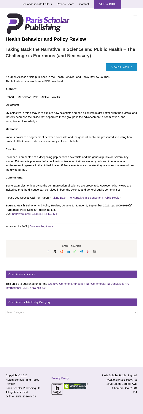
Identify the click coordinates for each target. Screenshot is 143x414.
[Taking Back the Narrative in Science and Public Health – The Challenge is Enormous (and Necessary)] (121, 67)
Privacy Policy (60, 378)
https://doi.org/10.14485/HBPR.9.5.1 (34, 213)
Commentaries (37, 226)
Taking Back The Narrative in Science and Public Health (85, 197)
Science (49, 226)
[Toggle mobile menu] (135, 14)
